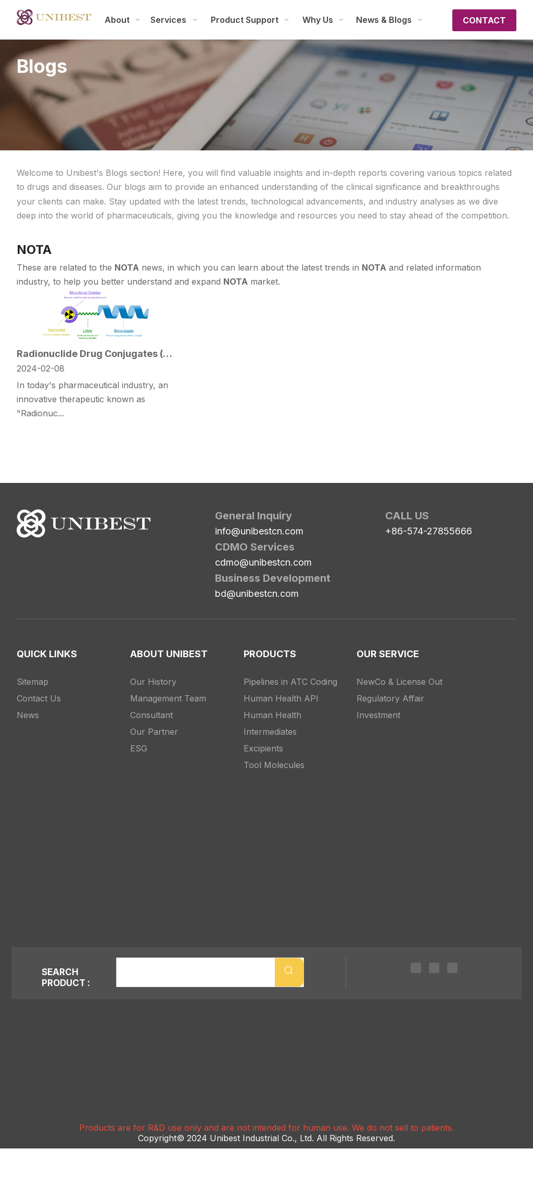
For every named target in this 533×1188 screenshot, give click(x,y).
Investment (378, 715)
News (28, 715)
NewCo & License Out (399, 681)
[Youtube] (452, 967)
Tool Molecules (274, 765)
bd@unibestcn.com (257, 593)
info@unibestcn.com (259, 531)
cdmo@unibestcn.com (263, 562)
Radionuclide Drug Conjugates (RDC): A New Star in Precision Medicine (96, 353)
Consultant (151, 715)
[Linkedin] (416, 967)
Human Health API (281, 698)
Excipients (263, 748)
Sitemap (32, 681)
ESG (138, 748)
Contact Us (39, 698)
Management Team (168, 698)
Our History (153, 681)
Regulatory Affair (390, 698)
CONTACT (484, 20)
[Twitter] (434, 967)
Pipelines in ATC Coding (290, 681)
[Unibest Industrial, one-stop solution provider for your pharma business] (83, 523)
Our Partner (154, 731)
